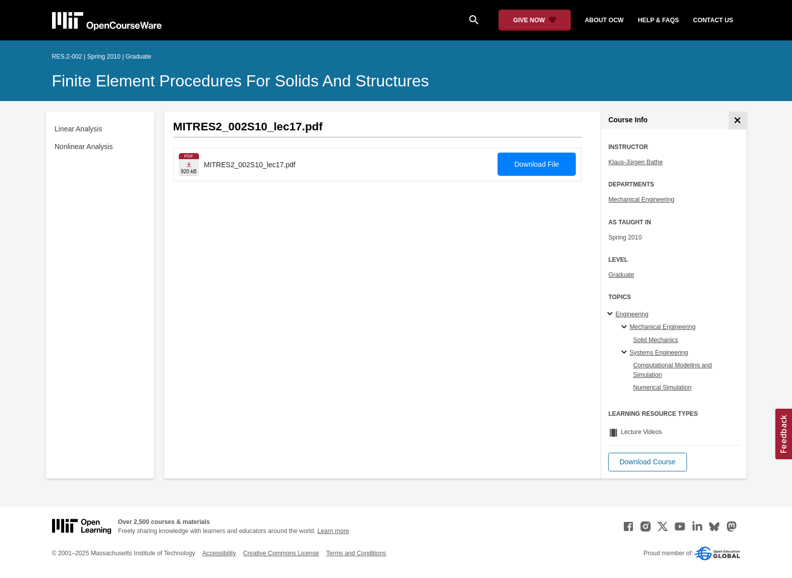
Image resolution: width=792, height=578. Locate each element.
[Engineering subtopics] (611, 314)
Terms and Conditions (356, 553)
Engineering (631, 314)
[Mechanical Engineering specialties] (625, 327)
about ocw (604, 20)
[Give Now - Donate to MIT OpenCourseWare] (535, 20)
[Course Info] (738, 120)
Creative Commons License (281, 553)
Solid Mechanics (655, 340)
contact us (713, 20)
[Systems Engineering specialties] (625, 352)
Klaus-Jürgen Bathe (635, 162)
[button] (647, 462)
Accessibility (219, 553)
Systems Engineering (658, 352)
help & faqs (658, 20)
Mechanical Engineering (641, 199)
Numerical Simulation (662, 387)
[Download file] (189, 164)
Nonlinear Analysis (84, 146)
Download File (536, 164)
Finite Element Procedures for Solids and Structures (240, 81)
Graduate (621, 274)
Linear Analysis (78, 129)
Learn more (333, 531)
